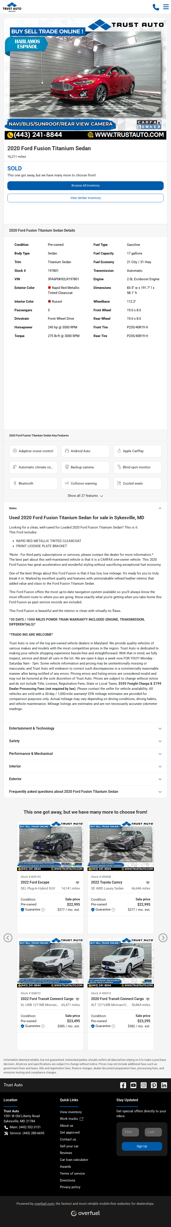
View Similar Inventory (85, 198)
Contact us (68, 1139)
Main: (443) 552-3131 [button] (22, 1127)
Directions (67, 1180)
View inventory (71, 1112)
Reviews (66, 1153)
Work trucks (71, 1118)
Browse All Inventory (85, 185)
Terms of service (72, 1174)
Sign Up (142, 1146)
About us (66, 1126)
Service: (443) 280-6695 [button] (24, 1133)
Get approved (69, 1132)
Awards (65, 1167)
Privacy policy (70, 1187)
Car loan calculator (74, 1160)
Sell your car (69, 1146)
